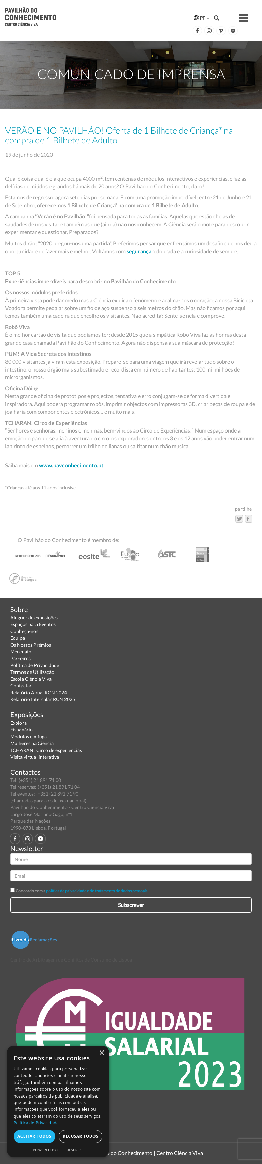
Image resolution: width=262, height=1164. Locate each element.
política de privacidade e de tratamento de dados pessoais (96, 890)
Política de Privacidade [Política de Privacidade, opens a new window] (36, 1123)
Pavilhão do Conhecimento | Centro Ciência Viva (146, 1153)
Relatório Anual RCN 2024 (38, 692)
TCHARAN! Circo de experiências (46, 750)
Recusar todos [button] (80, 1136)
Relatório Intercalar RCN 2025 (42, 699)
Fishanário (21, 729)
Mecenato (20, 651)
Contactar (21, 686)
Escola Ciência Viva (31, 679)
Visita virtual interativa (34, 757)
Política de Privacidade (34, 665)
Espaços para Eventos (33, 624)
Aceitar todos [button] (34, 1136)
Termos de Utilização (32, 672)
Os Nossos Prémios (30, 645)
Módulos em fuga (28, 736)
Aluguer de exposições (34, 617)
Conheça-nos (24, 631)
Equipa (17, 638)
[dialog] (58, 1101)
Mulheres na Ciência (32, 743)
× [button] (101, 1053)
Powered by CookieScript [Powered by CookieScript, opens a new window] (58, 1149)
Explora (18, 723)
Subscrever (131, 905)
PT (201, 17)
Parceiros (20, 658)
